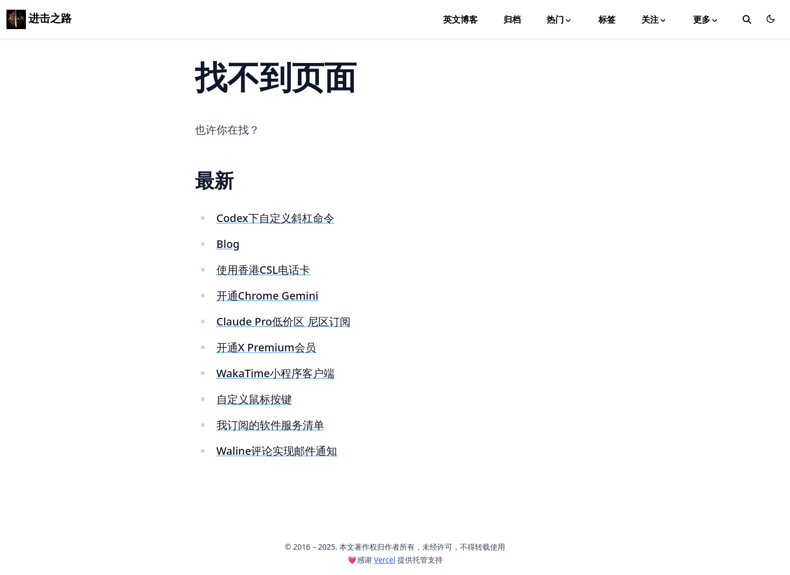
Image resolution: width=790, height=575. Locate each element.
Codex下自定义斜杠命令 (275, 218)
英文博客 (460, 19)
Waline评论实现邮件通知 (277, 451)
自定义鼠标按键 (254, 399)
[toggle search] (747, 19)
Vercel (384, 560)
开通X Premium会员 (266, 347)
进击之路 (39, 18)
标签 (607, 19)
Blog (228, 244)
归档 (512, 19)
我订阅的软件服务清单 (270, 425)
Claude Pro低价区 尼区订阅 (283, 321)
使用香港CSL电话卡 (263, 269)
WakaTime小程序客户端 (275, 373)
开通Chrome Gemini (267, 295)
